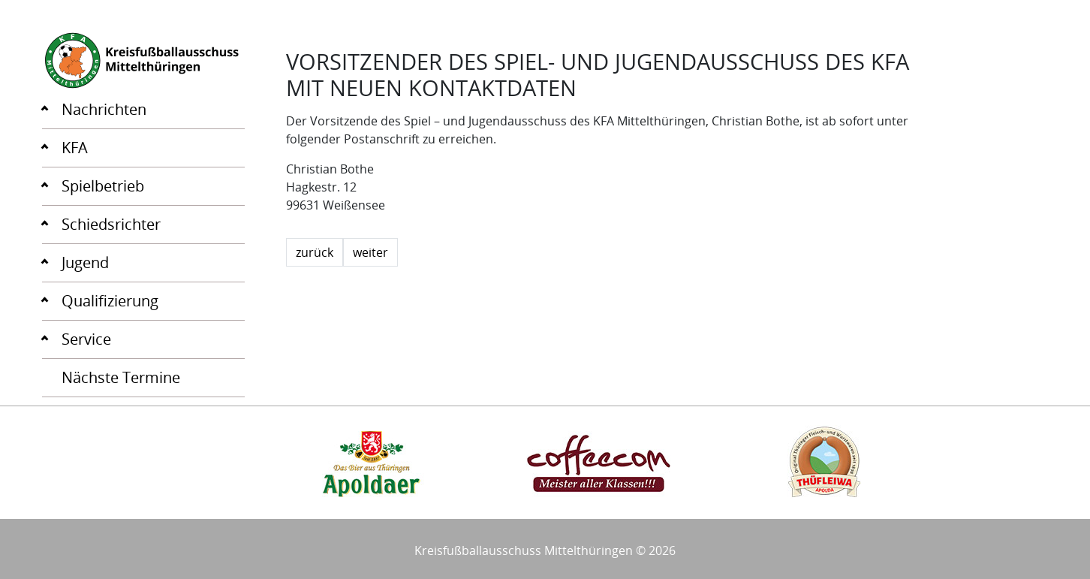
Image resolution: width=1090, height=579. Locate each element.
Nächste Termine (121, 377)
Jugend (85, 262)
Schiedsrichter (111, 224)
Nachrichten (104, 109)
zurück (314, 252)
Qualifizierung (110, 301)
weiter (370, 252)
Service (86, 339)
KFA (75, 147)
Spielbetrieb (103, 186)
